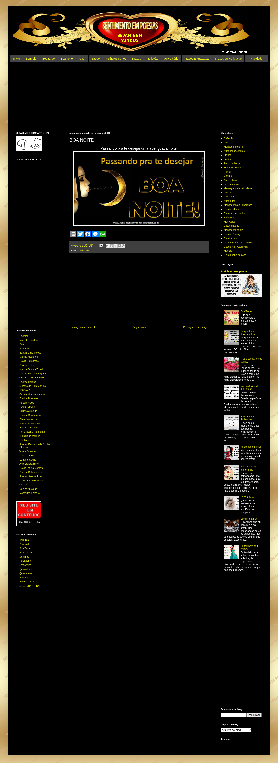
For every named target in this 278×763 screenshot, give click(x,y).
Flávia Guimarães (29, 361)
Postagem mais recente (83, 327)
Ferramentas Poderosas (247, 418)
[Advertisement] (139, 97)
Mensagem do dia (233, 230)
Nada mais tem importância (249, 468)
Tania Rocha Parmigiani (32, 431)
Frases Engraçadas (196, 58)
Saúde (95, 58)
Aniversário (171, 58)
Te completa (247, 497)
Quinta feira (25, 569)
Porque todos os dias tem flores (249, 333)
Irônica (227, 159)
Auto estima (230, 180)
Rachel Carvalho (28, 427)
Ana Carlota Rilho (29, 463)
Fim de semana (27, 581)
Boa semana (26, 552)
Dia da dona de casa (235, 255)
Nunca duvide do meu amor (250, 387)
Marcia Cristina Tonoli (31, 369)
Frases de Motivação (228, 58)
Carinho (228, 175)
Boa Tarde (25, 548)
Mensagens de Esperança (238, 205)
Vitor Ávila (24, 390)
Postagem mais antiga (195, 327)
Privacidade (255, 58)
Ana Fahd (24, 348)
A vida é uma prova (234, 271)
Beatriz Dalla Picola (30, 352)
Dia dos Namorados (234, 213)
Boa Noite (84, 250)
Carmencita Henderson (32, 394)
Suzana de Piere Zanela (32, 386)
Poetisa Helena (27, 381)
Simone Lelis (26, 365)
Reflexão (152, 58)
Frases (136, 58)
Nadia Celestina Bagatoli (32, 373)
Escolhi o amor (249, 518)
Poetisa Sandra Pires (31, 476)
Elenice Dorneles (28, 398)
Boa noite (67, 58)
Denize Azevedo (28, 488)
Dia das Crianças (233, 234)
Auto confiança (232, 163)
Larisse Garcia (27, 455)
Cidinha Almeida (28, 410)
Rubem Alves (26, 402)
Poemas (23, 336)
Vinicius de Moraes (29, 436)
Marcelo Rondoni (28, 340)
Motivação (229, 221)
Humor (227, 171)
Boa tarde (48, 58)
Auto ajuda (229, 201)
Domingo (24, 556)
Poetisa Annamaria (29, 423)
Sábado (23, 577)
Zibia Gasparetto (28, 419)
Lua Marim (25, 440)
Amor (82, 58)
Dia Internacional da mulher (239, 242)
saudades (229, 196)
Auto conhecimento (234, 150)
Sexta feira (25, 565)
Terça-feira (25, 560)
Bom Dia (24, 540)
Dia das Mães (231, 209)
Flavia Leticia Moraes (31, 468)
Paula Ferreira (27, 406)
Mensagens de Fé (233, 146)
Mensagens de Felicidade (238, 188)
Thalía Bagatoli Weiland (32, 480)
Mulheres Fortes (116, 58)
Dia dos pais (230, 238)
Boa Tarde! (246, 311)
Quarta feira (25, 573)
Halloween (229, 217)
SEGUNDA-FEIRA (29, 586)
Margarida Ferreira (29, 493)
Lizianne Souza (27, 459)
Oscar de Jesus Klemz (31, 377)
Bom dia (31, 58)
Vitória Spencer (27, 451)
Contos (23, 484)
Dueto (22, 344)
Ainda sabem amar (251, 446)
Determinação (231, 225)
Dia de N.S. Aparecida (236, 246)
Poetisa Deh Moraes (30, 472)
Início (16, 58)
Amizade (228, 192)
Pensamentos (231, 184)
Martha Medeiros (28, 356)
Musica (228, 250)
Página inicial (139, 327)
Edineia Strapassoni (30, 415)
